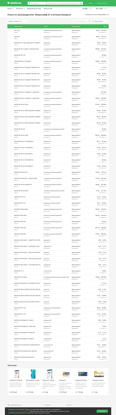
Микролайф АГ (76, 30)
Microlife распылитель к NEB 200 (25, 351)
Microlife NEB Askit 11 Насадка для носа (28, 265)
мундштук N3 (48, 339)
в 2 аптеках (102, 137)
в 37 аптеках (101, 32)
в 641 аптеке (101, 143)
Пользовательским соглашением (18, 411)
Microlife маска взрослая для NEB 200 (27, 295)
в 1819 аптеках (101, 44)
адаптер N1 (47, 43)
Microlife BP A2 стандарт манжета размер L (29, 67)
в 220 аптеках (101, 112)
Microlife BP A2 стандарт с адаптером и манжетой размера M (35, 92)
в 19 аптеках (101, 63)
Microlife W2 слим (20, 277)
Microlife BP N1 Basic (21, 191)
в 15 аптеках (101, 168)
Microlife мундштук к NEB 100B (24, 326)
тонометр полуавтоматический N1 (54, 129)
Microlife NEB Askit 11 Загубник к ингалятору (29, 246)
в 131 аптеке (101, 149)
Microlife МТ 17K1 (20, 314)
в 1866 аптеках (101, 309)
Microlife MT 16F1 (20, 203)
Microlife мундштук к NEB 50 (24, 339)
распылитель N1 (49, 351)
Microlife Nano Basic (21, 209)
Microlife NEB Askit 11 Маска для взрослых (29, 252)
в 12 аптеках (101, 279)
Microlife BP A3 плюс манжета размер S (27, 123)
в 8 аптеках (102, 186)
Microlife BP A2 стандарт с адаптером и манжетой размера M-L (36, 98)
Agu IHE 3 (17, 30)
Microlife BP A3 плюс (21, 104)
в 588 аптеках (101, 346)
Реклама (47, 405)
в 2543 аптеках (101, 198)
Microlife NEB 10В (20, 228)
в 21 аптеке (102, 180)
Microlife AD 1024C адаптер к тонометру (28, 43)
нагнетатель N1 (48, 345)
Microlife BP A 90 (19, 55)
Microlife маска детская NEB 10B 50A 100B (28, 302)
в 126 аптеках (101, 50)
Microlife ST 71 (19, 271)
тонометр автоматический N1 (53, 49)
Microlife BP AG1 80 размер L (23, 154)
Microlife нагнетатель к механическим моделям (31, 345)
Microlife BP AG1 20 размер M (23, 141)
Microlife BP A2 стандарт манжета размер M (29, 73)
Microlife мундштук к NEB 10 (24, 320)
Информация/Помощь (34, 8)
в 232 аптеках (101, 118)
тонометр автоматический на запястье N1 (56, 277)
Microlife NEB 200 (20, 234)
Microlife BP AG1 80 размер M (23, 160)
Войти (90, 3)
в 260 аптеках (101, 81)
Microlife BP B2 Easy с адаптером (25, 178)
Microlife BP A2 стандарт (22, 61)
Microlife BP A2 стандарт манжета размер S (29, 86)
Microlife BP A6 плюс (21, 135)
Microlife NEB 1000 (20, 215)
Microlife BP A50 (19, 129)
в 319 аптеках (101, 75)
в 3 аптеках (102, 69)
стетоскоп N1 (48, 271)
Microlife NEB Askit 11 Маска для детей (27, 258)
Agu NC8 (16, 36)
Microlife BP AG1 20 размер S (23, 147)
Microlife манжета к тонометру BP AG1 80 (28, 283)
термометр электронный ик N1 (53, 30)
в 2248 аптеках (101, 205)
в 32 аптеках (101, 38)
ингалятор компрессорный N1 (53, 209)
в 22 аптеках (101, 235)
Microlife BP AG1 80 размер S (23, 166)
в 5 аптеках (102, 334)
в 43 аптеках (101, 87)
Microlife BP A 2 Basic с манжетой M (26, 49)
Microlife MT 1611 (20, 197)
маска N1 (46, 252)
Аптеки (10, 8)
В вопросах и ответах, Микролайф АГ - (96, 14)
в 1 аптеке (102, 57)
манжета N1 (47, 67)
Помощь (69, 405)
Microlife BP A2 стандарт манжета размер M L (29, 80)
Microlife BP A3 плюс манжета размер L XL (28, 117)
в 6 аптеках (102, 192)
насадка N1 (47, 265)
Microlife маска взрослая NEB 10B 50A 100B (28, 289)
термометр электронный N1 (52, 197)
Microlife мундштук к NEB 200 (24, 332)
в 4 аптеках (102, 100)
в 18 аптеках (101, 155)
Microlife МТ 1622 (20, 308)
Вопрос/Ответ (48, 8)
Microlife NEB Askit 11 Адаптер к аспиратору (29, 240)
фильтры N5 (47, 357)
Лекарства (20, 8)
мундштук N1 (48, 246)
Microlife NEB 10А (20, 221)
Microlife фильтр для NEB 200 (24, 357)
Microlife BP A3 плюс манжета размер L (27, 110)
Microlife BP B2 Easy (21, 172)
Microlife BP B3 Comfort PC (23, 184)
